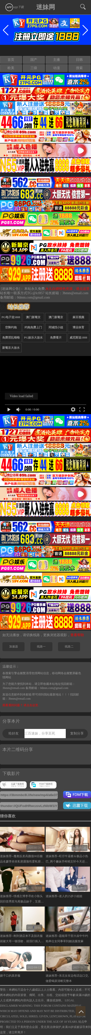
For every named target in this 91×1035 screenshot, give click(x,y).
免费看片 (56, 337)
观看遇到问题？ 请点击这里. (20, 705)
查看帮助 (77, 635)
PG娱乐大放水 (33, 337)
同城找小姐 (56, 327)
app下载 (14, 7)
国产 (33, 60)
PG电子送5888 (10, 317)
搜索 (79, 68)
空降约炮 (11, 327)
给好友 (13, 733)
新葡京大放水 (11, 347)
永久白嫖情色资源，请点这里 (67, 289)
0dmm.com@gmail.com (33, 297)
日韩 (79, 60)
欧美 (11, 68)
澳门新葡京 (33, 317)
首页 (11, 60)
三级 (33, 68)
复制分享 (77, 733)
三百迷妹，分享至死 (40, 733)
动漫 (56, 68)
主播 (56, 60)
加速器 (13, 646)
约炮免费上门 (33, 327)
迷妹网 (45, 7)
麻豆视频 (78, 317)
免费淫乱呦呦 (11, 337)
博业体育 (78, 327)
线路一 (41, 646)
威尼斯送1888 (78, 337)
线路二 (69, 646)
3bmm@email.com (75, 293)
